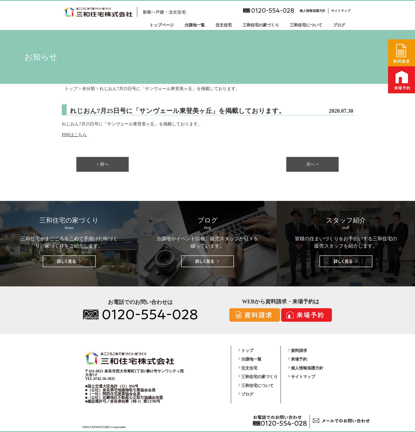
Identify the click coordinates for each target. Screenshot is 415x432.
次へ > (312, 164)
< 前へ (103, 164)
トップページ (161, 25)
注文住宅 (224, 25)
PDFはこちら (74, 134)
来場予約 (299, 359)
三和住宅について (306, 25)
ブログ (339, 25)
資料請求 (299, 350)
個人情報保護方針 (312, 11)
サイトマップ (341, 11)
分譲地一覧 (195, 25)
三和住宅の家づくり (261, 25)
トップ (247, 350)
